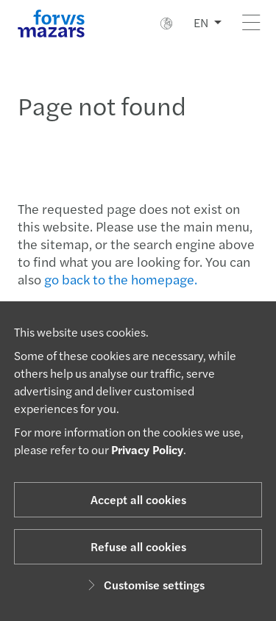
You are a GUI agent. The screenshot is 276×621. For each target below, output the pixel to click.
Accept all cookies (138, 499)
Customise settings (144, 584)
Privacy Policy (147, 449)
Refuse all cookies (138, 546)
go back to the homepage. (120, 279)
